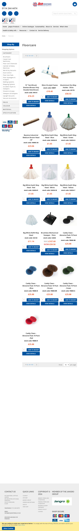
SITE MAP (25, 498)
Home (4, 36)
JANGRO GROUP (27, 500)
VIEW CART (25, 506)
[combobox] (64, 13)
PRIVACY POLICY (42, 509)
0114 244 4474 (9, 8)
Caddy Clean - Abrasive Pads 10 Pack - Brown (49, 285)
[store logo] (42, 3)
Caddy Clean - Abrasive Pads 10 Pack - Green (68, 285)
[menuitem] (5, 27)
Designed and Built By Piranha (11, 518)
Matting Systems (8, 82)
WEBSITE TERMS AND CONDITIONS (43, 499)
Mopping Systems (9, 84)
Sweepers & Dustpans (10, 93)
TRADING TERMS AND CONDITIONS (43, 502)
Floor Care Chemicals (10, 64)
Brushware (6, 57)
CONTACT (25, 495)
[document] (39, 526)
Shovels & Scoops (9, 91)
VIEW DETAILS (31, 105)
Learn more (21, 525)
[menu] (39, 29)
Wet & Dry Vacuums (9, 70)
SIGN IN (25, 504)
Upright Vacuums (9, 96)
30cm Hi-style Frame (50, 85)
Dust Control (7, 73)
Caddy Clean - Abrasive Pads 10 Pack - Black (68, 235)
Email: (12, 512)
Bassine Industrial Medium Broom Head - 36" (31, 137)
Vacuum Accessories (10, 98)
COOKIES (40, 511)
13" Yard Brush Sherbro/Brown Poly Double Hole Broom (31, 87)
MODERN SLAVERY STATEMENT (43, 506)
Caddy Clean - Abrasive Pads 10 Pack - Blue (31, 285)
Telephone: (12, 508)
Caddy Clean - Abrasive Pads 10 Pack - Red (31, 335)
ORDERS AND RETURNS (29, 502)
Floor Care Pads (8, 75)
